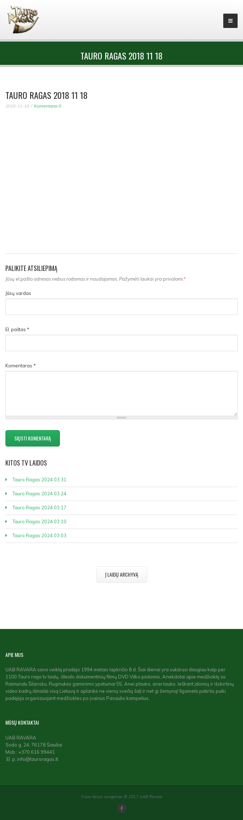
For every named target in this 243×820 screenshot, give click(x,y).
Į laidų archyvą (121, 574)
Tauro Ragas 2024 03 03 (39, 535)
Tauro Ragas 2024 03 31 (39, 479)
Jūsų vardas (18, 293)
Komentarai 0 (47, 106)
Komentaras (20, 365)
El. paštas (17, 329)
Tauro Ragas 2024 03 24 (39, 493)
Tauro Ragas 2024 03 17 (39, 507)
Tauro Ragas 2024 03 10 (39, 521)
